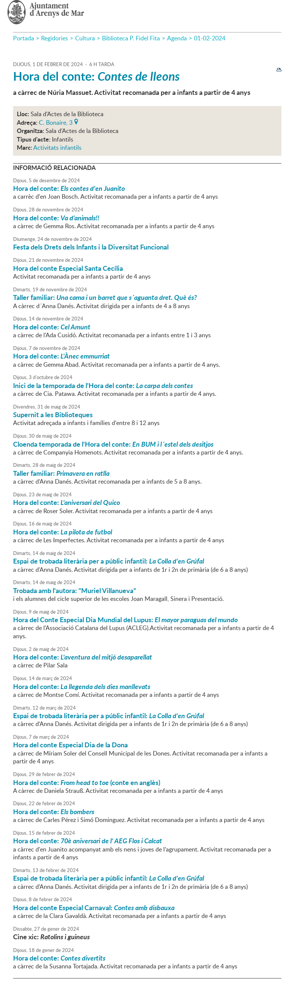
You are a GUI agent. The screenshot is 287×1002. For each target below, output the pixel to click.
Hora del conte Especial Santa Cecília (68, 268)
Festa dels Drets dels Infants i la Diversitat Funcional (91, 247)
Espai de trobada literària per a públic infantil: (108, 561)
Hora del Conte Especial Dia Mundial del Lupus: (125, 619)
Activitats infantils (57, 147)
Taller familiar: (105, 297)
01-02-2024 (209, 38)
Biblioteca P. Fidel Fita (131, 38)
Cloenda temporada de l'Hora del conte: (113, 444)
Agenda (177, 38)
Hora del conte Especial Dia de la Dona (70, 745)
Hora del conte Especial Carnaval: (94, 907)
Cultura (85, 38)
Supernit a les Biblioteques (53, 414)
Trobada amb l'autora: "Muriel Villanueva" (74, 590)
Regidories (54, 38)
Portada (23, 38)
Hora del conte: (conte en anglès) (86, 782)
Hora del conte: (96, 76)
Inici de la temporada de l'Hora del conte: (103, 385)
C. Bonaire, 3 (55, 122)
